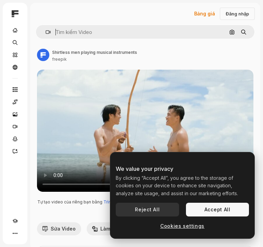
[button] (45, 32)
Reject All (147, 209)
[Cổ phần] (15, 54)
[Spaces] (15, 101)
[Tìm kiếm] (15, 42)
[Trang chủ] (15, 30)
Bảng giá (204, 13)
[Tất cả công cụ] (15, 89)
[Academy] (15, 220)
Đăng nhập (237, 13)
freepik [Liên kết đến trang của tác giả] (59, 59)
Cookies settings (182, 226)
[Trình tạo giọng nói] (15, 138)
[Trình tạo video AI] (15, 126)
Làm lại (104, 229)
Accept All (217, 209)
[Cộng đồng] (15, 67)
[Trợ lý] (15, 151)
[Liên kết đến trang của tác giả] (43, 55)
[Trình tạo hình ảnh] (15, 114)
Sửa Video (59, 229)
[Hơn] (15, 233)
